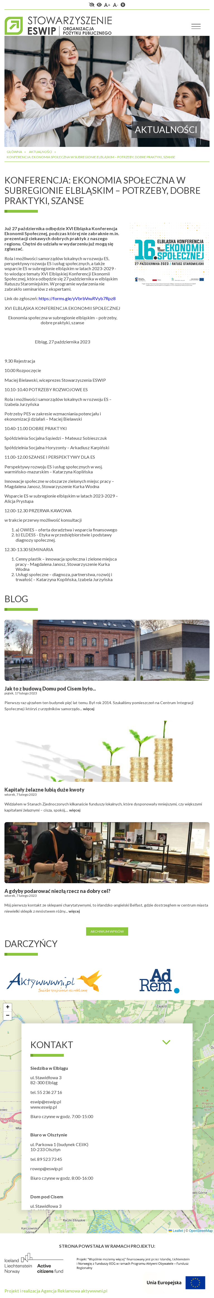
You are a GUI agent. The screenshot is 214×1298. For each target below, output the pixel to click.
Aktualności (40, 152)
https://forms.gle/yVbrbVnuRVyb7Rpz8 (77, 298)
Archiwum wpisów (107, 931)
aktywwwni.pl (94, 1290)
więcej (88, 708)
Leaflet (176, 1231)
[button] (7, 1007)
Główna (14, 152)
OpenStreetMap (201, 1231)
